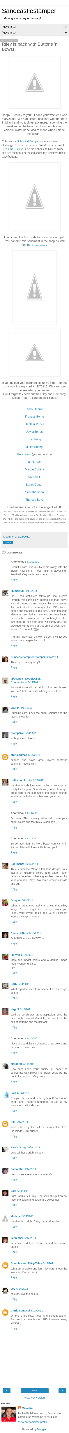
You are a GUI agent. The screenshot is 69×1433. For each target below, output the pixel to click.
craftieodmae (19, 754)
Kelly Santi (24, 454)
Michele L (34, 477)
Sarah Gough (34, 484)
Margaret (16, 1063)
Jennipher (17, 1238)
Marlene (16, 1216)
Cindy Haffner (34, 409)
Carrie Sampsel (20, 1310)
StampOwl (17, 733)
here (37, 244)
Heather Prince (34, 424)
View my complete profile (33, 1422)
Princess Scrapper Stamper (28, 657)
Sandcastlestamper (29, 10)
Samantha (17, 1169)
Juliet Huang (34, 446)
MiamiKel (27, 1408)
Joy (13, 1288)
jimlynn (15, 954)
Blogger (41, 1429)
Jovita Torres (34, 431)
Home (34, 1390)
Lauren (15, 707)
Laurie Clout (34, 461)
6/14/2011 (33, 561)
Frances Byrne (34, 416)
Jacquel (16, 900)
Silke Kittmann (34, 492)
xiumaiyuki (17, 590)
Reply (14, 579)
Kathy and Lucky (21, 780)
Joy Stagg (34, 439)
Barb (14, 984)
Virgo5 (15, 1009)
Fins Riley (14, 148)
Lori (13, 1190)
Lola (13, 1093)
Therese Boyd (34, 499)
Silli (13, 1122)
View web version (34, 1397)
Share (8, 542)
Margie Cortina (34, 469)
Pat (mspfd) (18, 863)
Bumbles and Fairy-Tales (26, 1263)
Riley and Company (29, 141)
